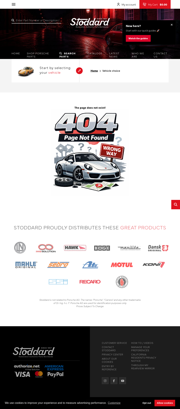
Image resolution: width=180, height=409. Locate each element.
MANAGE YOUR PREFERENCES (139, 348)
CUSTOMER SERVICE (113, 342)
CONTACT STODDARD (108, 348)
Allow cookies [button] (165, 403)
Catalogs (95, 53)
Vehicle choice (111, 70)
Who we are (138, 55)
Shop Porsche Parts (38, 55)
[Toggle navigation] (14, 4)
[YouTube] (121, 380)
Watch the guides (138, 38)
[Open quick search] (175, 204)
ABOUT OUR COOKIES (108, 360)
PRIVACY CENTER (111, 354)
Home (16, 53)
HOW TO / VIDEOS (141, 342)
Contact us (160, 55)
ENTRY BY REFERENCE (108, 368)
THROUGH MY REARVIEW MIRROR (142, 367)
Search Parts (67, 55)
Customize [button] (114, 402)
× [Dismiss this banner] (172, 24)
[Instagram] (104, 380)
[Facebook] (113, 380)
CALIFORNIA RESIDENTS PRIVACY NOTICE (142, 357)
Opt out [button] (146, 403)
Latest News (114, 55)
